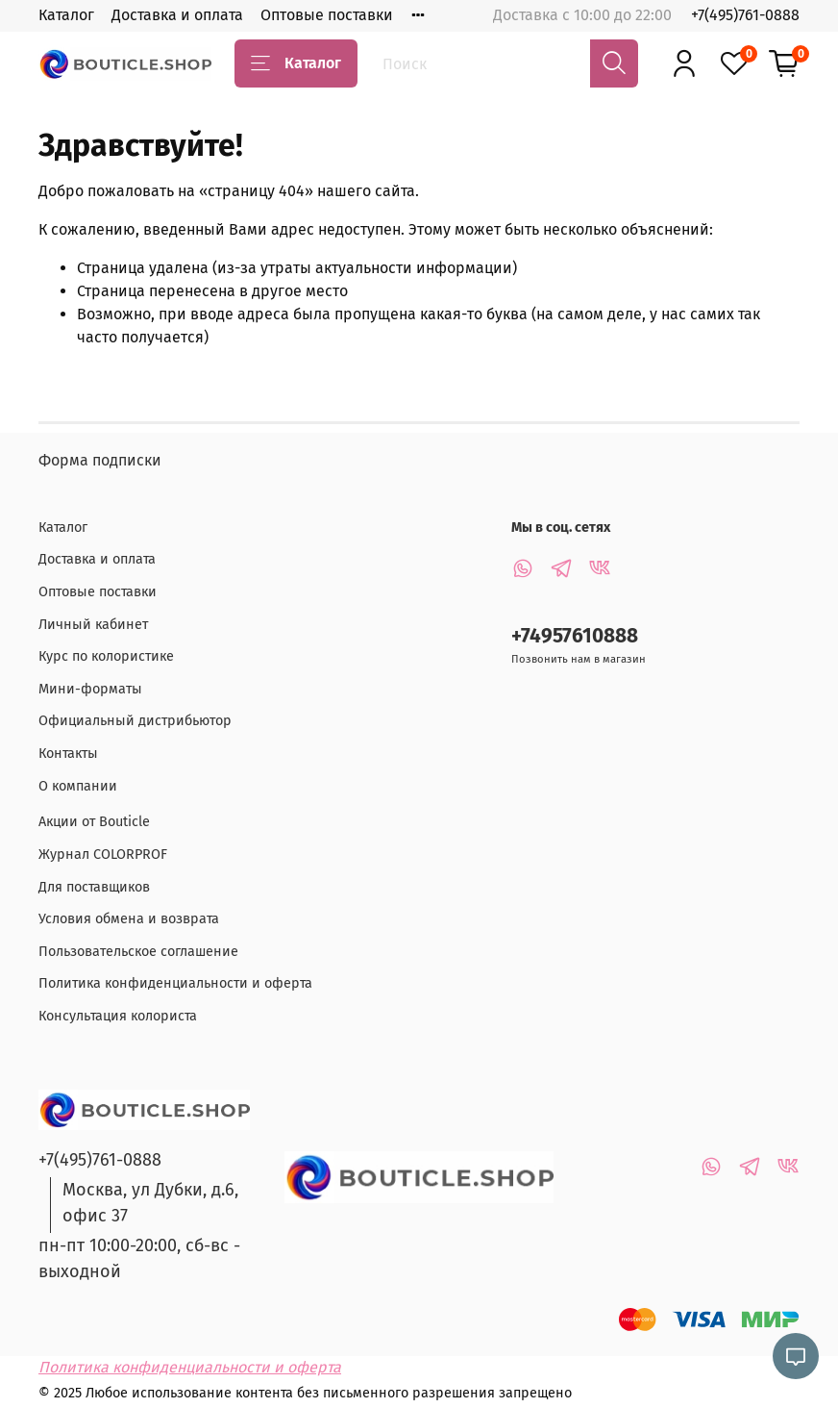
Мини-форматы (90, 689)
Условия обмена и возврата (128, 919)
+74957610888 (574, 636)
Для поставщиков (94, 887)
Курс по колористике (106, 656)
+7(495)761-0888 (745, 15)
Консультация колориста (117, 1016)
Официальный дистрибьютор (135, 721)
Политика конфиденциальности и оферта (175, 983)
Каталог (66, 15)
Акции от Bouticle (94, 822)
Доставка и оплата (177, 15)
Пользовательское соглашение (138, 951)
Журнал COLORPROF (102, 854)
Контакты (68, 753)
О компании (77, 786)
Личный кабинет (93, 624)
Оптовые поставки (326, 15)
